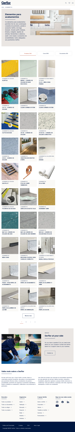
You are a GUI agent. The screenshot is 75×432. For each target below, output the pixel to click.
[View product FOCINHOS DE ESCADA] (9, 199)
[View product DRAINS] (46, 149)
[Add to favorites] (17, 62)
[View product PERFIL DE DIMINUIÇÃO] (28, 299)
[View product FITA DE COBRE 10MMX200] (28, 175)
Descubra (4, 397)
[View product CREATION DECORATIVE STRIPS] (28, 149)
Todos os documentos (7, 404)
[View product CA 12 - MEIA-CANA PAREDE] (46, 73)
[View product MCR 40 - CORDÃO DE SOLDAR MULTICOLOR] (46, 223)
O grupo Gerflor (42, 397)
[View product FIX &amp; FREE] (46, 175)
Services (47, 332)
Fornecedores (41, 415)
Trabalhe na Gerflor (42, 410)
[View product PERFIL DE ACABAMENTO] (28, 274)
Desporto (21, 410)
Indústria (21, 415)
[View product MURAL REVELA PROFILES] (46, 249)
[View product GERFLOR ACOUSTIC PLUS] (28, 199)
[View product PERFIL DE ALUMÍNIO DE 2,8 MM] (9, 299)
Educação (21, 407)
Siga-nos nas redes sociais (63, 397)
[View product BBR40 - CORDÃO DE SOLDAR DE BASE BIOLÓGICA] (28, 73)
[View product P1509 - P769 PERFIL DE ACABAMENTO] (9, 274)
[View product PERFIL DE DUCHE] (46, 299)
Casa (2, 7)
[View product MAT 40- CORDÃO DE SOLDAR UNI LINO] (9, 223)
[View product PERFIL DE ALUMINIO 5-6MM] (46, 274)
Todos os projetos (6, 410)
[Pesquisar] (66, 3)
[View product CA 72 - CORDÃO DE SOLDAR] (9, 99)
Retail (20, 412)
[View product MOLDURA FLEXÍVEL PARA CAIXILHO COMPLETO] (28, 249)
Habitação (21, 404)
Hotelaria (21, 418)
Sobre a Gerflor (41, 401)
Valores (39, 407)
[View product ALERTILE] (9, 73)
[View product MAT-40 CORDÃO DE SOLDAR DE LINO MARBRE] (28, 223)
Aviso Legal (37, 425)
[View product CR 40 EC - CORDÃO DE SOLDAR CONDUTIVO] (46, 124)
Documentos (64, 53)
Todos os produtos (6, 401)
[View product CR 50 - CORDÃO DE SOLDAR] (9, 149)
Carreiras (40, 412)
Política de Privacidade (8, 425)
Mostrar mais (28, 315)
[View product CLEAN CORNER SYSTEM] (28, 99)
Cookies (21, 425)
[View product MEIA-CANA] (9, 249)
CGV (28, 425)
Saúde (21, 401)
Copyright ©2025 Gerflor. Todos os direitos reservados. (17, 428)
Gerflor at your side (54, 336)
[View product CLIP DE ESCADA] (9, 124)
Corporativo (40, 404)
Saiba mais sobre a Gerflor (12, 371)
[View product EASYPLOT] (9, 175)
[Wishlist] (69, 3)
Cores (46, 53)
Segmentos (22, 397)
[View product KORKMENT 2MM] (46, 199)
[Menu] (73, 2)
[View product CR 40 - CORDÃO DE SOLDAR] (28, 124)
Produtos (27, 53)
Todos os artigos (5, 407)
